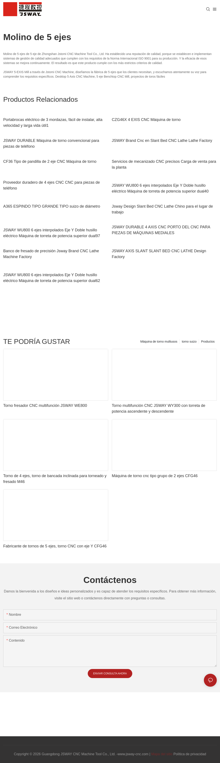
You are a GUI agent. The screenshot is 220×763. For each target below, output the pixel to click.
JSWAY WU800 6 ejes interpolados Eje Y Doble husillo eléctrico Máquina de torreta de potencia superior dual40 (160, 188)
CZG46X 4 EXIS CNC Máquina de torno (146, 120)
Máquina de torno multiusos (158, 341)
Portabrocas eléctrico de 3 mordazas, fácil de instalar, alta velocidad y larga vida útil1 (52, 123)
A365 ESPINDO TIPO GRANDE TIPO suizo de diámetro (51, 206)
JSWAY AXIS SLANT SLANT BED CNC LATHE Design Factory (159, 254)
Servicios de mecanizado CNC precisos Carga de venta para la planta (164, 164)
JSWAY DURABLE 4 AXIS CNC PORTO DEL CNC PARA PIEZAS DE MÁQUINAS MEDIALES (161, 230)
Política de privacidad (189, 754)
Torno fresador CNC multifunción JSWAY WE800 (45, 405)
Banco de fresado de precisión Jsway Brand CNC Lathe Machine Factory (51, 254)
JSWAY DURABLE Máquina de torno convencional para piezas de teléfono (51, 143)
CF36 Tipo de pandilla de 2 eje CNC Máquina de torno (49, 161)
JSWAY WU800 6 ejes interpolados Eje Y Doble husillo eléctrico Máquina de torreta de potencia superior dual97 (51, 233)
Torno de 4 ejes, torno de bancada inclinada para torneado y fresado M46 (54, 479)
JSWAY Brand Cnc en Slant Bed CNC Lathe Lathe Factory (162, 140)
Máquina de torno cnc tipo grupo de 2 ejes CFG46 (155, 476)
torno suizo (189, 341)
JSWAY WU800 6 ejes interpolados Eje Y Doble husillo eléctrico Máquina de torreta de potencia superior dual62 (51, 278)
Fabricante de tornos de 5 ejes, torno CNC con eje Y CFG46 (55, 546)
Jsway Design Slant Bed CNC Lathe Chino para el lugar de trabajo (162, 209)
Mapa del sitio (161, 754)
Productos (208, 341)
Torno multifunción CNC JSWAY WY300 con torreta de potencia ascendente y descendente (158, 408)
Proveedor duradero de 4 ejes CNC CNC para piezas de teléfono (51, 185)
